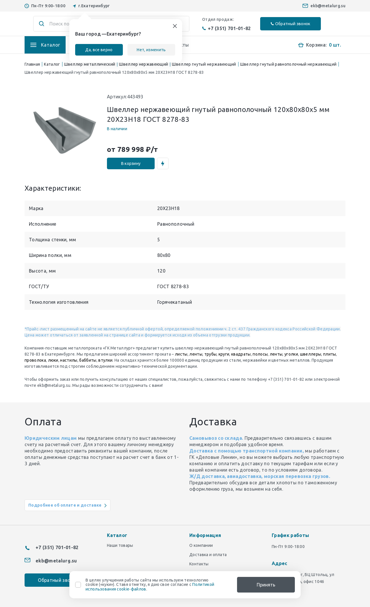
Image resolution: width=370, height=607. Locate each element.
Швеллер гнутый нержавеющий (204, 64)
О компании (201, 545)
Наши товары (120, 545)
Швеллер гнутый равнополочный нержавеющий (288, 64)
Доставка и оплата (208, 554)
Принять (266, 584)
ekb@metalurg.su (327, 5)
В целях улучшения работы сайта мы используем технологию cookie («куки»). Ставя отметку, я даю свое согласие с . (150, 584)
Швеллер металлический (89, 64)
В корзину (131, 163)
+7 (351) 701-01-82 (226, 28)
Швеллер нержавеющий (143, 64)
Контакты (199, 564)
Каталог (52, 64)
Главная (32, 64)
